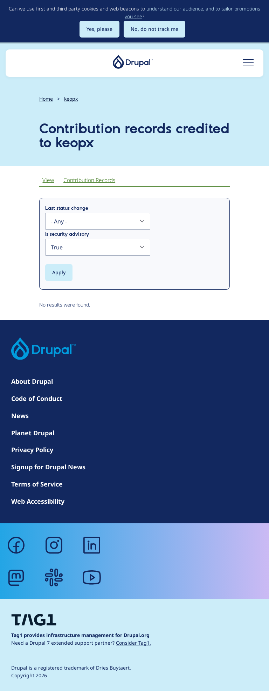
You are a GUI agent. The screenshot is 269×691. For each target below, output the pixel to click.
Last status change (66, 208)
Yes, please (99, 29)
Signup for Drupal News (48, 467)
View (48, 180)
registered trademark (63, 667)
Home (46, 98)
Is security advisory (67, 234)
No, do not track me (154, 29)
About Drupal (32, 381)
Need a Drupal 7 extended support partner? (81, 642)
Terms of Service (37, 484)
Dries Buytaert (113, 667)
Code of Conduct (36, 398)
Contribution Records (89, 180)
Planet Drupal (32, 433)
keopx (71, 98)
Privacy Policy (32, 449)
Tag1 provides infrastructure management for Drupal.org (80, 635)
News (20, 415)
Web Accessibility (37, 501)
